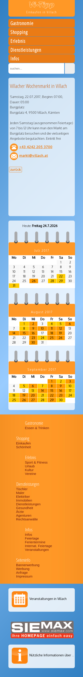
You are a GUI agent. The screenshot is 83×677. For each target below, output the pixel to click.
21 (42, 395)
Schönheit (23, 447)
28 (52, 281)
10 (42, 328)
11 (52, 328)
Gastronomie (21, 24)
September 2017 (41, 369)
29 (61, 281)
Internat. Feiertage (39, 546)
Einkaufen (23, 443)
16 (33, 333)
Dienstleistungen (25, 50)
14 (14, 333)
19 (60, 333)
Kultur (29, 470)
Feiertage (32, 538)
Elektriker (23, 496)
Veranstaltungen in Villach (48, 599)
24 (42, 338)
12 (60, 328)
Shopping (19, 33)
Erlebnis (17, 41)
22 (61, 276)
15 (24, 333)
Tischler (22, 489)
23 (33, 338)
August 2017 (42, 312)
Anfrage (22, 572)
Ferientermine (35, 542)
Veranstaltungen (37, 550)
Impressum (24, 576)
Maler (20, 493)
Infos (14, 59)
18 (51, 333)
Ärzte (20, 512)
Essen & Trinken (37, 428)
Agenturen (23, 515)
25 (52, 338)
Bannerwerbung (28, 565)
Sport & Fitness (37, 462)
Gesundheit (24, 508)
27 (33, 400)
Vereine (30, 474)
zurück (15, 169)
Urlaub (30, 466)
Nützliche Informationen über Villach (55, 655)
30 (33, 342)
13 (33, 390)
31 (14, 285)
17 (70, 390)
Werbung (23, 569)
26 (34, 281)
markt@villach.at (33, 155)
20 (33, 395)
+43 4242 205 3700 (35, 147)
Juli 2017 (41, 250)
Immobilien (24, 500)
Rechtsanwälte (27, 519)
